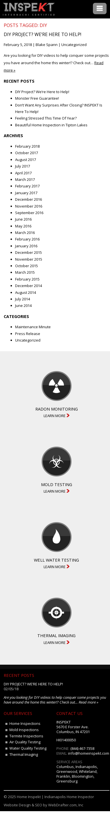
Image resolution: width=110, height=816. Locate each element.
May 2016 (23, 226)
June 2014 (23, 305)
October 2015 (26, 265)
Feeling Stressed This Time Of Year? (46, 118)
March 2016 (25, 232)
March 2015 (25, 272)
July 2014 (22, 299)
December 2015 (28, 252)
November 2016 (28, 206)
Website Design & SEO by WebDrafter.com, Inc (43, 804)
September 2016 (29, 212)
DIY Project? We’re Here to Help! (42, 34)
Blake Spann (47, 44)
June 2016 (23, 219)
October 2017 (26, 152)
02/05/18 (11, 688)
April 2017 (23, 172)
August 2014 (25, 292)
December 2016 (28, 199)
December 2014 (28, 285)
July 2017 (22, 166)
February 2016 (27, 239)
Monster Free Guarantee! (37, 98)
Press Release (27, 333)
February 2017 (27, 186)
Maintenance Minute (33, 326)
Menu (100, 8)
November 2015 (28, 259)
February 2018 (27, 146)
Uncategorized (74, 44)
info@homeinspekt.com (88, 753)
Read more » (88, 702)
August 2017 (25, 159)
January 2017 (26, 192)
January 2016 (26, 245)
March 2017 (25, 179)
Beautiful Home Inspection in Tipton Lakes (51, 124)
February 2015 (27, 279)
